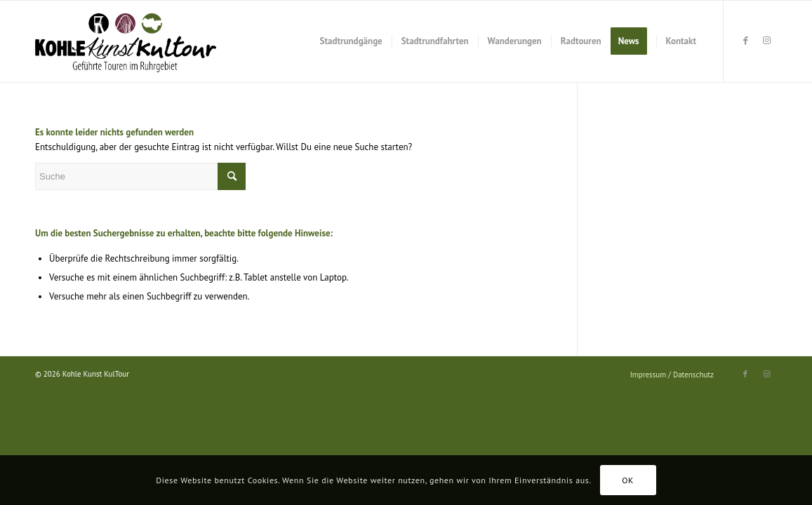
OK (628, 480)
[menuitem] (351, 41)
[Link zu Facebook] (745, 40)
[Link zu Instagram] (766, 40)
